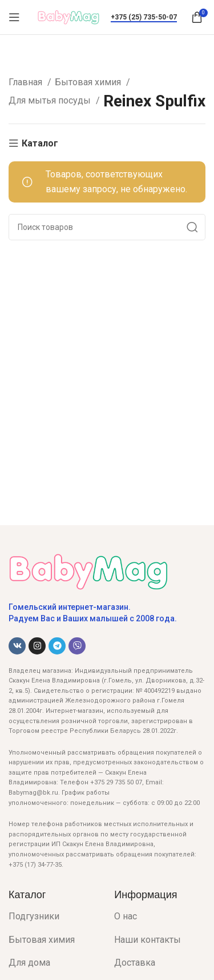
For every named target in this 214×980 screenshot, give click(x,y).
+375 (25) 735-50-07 (144, 17)
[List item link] (53, 916)
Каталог (40, 143)
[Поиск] (107, 227)
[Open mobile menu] (14, 17)
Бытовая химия (89, 82)
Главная (27, 82)
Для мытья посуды (51, 100)
